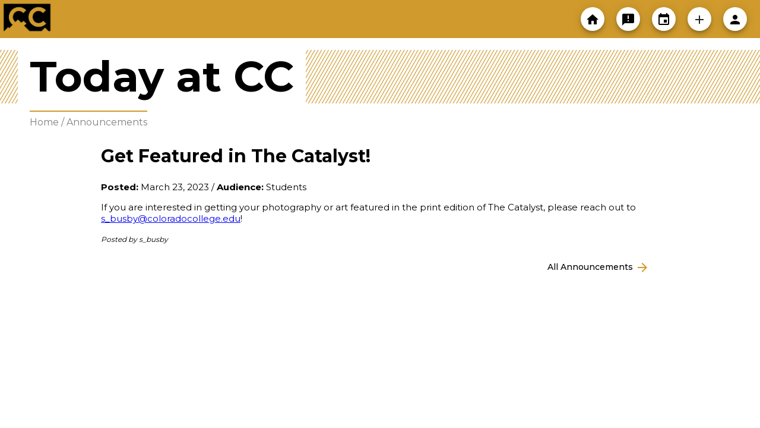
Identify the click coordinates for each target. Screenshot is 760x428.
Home (44, 122)
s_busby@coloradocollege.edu (170, 218)
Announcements (106, 122)
